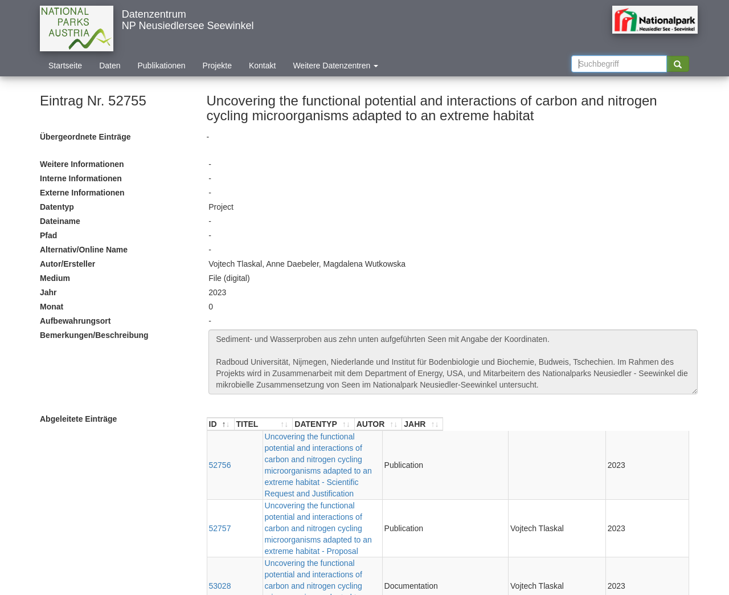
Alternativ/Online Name (84, 249)
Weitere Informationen (82, 164)
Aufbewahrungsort (75, 320)
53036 (220, 512)
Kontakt (262, 65)
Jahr (48, 292)
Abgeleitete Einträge (78, 418)
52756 (220, 442)
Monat (51, 306)
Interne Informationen (81, 178)
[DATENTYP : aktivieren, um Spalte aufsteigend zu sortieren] (565, 424)
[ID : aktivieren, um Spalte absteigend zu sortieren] (221, 424)
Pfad (48, 235)
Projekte (217, 65)
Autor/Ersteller (67, 263)
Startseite (65, 65)
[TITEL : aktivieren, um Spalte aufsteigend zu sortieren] (384, 424)
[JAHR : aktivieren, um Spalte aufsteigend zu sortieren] (668, 424)
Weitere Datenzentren (335, 65)
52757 (220, 465)
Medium (55, 278)
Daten (109, 65)
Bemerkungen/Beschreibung (94, 335)
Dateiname (60, 221)
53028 (220, 489)
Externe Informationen (82, 192)
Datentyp (57, 206)
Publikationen (162, 65)
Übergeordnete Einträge (85, 136)
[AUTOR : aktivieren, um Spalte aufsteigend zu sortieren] (622, 424)
